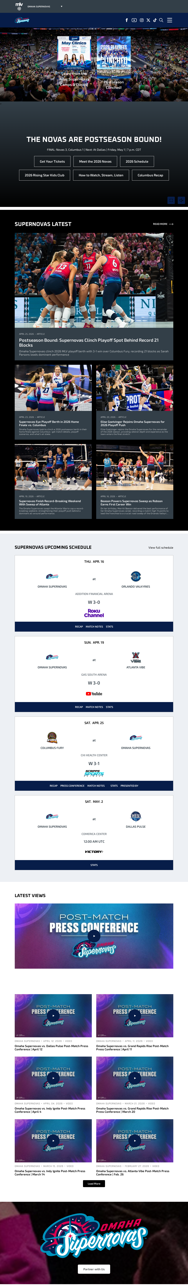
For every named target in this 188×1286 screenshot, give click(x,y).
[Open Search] (161, 20)
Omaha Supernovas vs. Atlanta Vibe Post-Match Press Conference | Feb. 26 (132, 1172)
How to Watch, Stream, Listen (101, 175)
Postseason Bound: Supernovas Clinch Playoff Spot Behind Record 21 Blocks (89, 342)
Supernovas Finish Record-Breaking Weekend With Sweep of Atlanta (50, 502)
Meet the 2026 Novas (95, 161)
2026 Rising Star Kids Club (44, 175)
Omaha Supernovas (77, 973)
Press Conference (72, 785)
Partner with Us (94, 1269)
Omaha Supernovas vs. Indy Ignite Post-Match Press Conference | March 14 (50, 1172)
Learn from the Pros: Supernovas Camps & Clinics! (74, 61)
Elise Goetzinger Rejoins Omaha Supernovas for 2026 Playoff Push (133, 423)
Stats (109, 626)
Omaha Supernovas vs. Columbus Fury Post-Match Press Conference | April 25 (94, 981)
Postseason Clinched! (114, 63)
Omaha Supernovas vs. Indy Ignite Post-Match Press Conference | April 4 (50, 1110)
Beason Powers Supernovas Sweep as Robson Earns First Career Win (131, 502)
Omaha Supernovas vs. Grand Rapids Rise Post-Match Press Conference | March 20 (132, 1110)
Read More (163, 224)
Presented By (129, 785)
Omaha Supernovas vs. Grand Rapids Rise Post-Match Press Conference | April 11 (132, 1047)
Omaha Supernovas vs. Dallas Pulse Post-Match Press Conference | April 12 (51, 1047)
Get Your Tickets (52, 161)
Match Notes (94, 626)
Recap (79, 626)
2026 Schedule (137, 161)
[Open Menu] (169, 20)
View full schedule (161, 547)
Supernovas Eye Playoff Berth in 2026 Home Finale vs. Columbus (49, 423)
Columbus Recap (150, 175)
